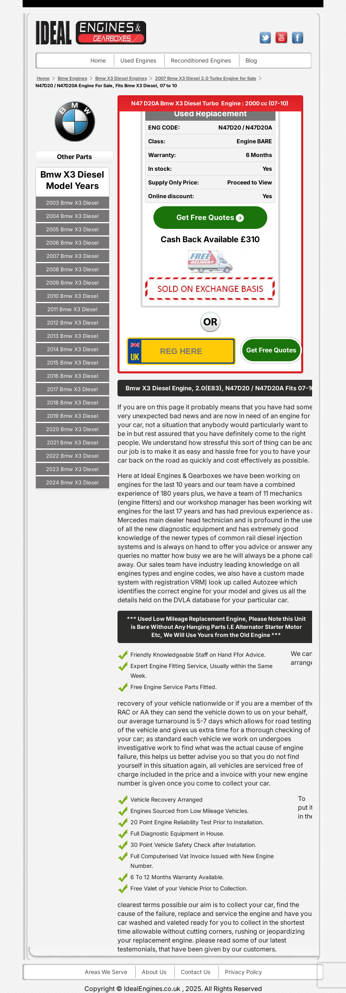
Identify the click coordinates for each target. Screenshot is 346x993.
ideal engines (91, 32)
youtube (281, 37)
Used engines (138, 60)
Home (98, 60)
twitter (265, 37)
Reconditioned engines (201, 60)
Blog (251, 60)
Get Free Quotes (271, 350)
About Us (154, 971)
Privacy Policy (243, 971)
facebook (297, 37)
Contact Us (195, 971)
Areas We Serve (106, 971)
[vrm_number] (181, 351)
